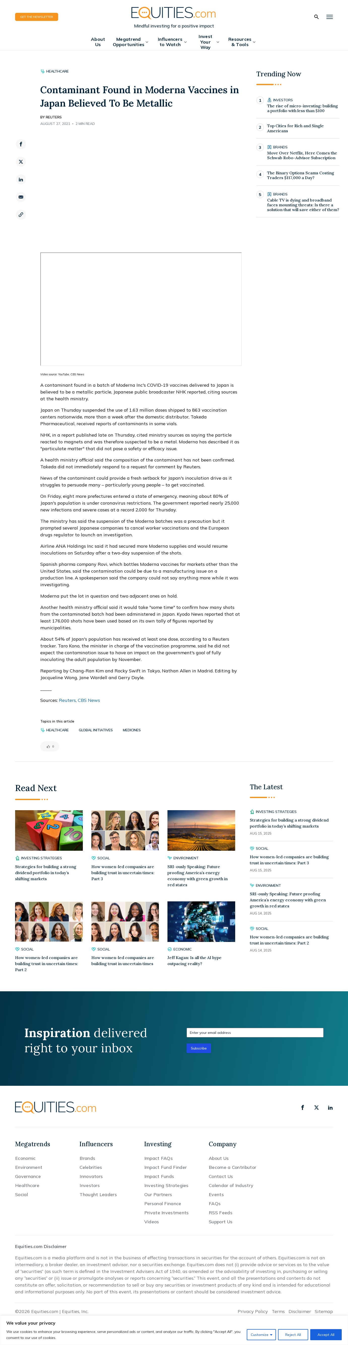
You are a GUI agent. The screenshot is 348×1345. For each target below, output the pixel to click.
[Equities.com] (174, 13)
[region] (174, 1330)
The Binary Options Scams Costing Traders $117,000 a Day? (300, 175)
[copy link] (21, 215)
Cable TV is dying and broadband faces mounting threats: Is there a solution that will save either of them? (303, 205)
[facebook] (21, 144)
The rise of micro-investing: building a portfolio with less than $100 (302, 108)
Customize (259, 1334)
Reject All (293, 1334)
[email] (21, 197)
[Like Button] (48, 746)
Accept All (326, 1334)
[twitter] (21, 162)
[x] (316, 1107)
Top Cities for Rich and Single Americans (295, 128)
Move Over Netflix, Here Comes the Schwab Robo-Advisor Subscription (302, 155)
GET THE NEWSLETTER (36, 17)
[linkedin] (21, 179)
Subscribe (199, 1048)
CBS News (89, 700)
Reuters (67, 700)
